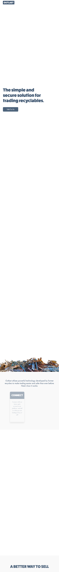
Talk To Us (10, 109)
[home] (8, 2)
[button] (53, 2)
